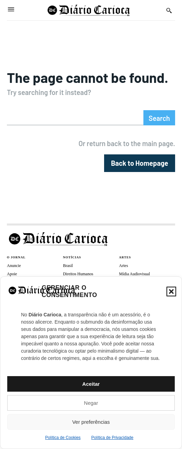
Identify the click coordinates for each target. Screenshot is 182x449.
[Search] (159, 117)
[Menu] (11, 10)
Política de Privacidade (112, 437)
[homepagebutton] (139, 163)
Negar (91, 403)
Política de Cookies (63, 437)
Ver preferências (91, 422)
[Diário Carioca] (89, 10)
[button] (171, 291)
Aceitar (91, 384)
